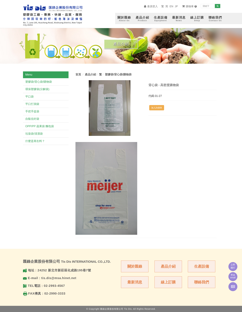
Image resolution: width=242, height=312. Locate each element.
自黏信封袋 (32, 118)
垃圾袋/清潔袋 (34, 133)
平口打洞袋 (32, 104)
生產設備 (201, 266)
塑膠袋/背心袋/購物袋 (38, 81)
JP (176, 6)
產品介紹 (168, 266)
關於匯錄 (134, 266)
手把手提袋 (32, 111)
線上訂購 (168, 282)
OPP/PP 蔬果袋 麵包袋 (39, 126)
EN (171, 6)
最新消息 (134, 282)
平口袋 (29, 96)
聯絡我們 (201, 282)
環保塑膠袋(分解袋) (37, 89)
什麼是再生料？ (35, 141)
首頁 (78, 74)
